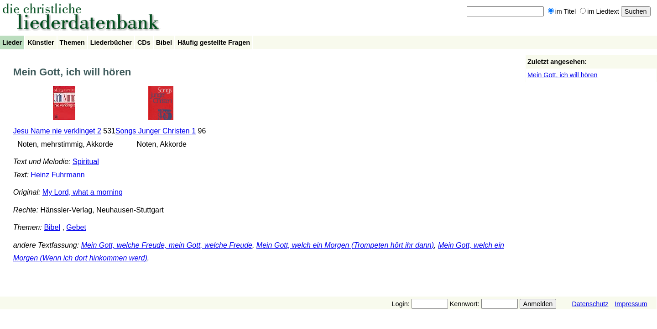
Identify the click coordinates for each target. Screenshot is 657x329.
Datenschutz (590, 304)
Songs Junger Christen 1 (155, 131)
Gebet (76, 227)
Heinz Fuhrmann (57, 175)
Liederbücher (111, 42)
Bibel (164, 42)
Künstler (40, 42)
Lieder (12, 42)
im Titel (562, 11)
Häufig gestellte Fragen (213, 42)
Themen (72, 42)
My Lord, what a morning (82, 192)
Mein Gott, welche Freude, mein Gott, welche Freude (166, 245)
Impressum (631, 304)
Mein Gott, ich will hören (562, 75)
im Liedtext (599, 11)
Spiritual (86, 161)
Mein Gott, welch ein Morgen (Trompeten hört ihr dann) (345, 245)
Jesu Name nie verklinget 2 (57, 131)
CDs (144, 42)
